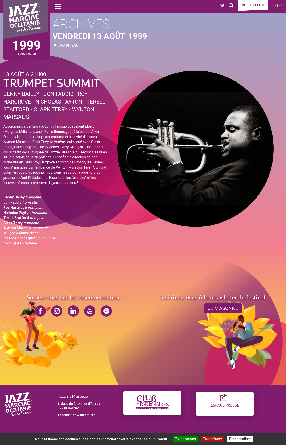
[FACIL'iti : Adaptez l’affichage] (222, 5)
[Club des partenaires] (152, 403)
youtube (89, 311)
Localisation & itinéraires (76, 415)
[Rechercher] (231, 5)
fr (274, 5)
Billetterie (253, 5)
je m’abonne (223, 308)
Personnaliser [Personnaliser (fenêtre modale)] (240, 439)
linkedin (73, 311)
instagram (56, 311)
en (281, 5)
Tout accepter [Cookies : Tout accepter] (185, 439)
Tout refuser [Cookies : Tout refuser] (212, 439)
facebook (40, 311)
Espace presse (225, 405)
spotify (106, 311)
